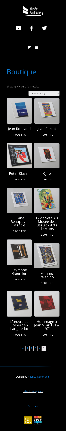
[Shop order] (44, 93)
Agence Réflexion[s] (39, 376)
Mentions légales (33, 391)
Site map (33, 406)
